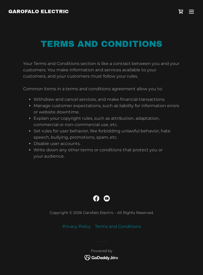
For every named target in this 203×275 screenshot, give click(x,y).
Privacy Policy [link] (76, 226)
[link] (38, 11)
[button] (191, 11)
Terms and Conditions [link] (118, 226)
